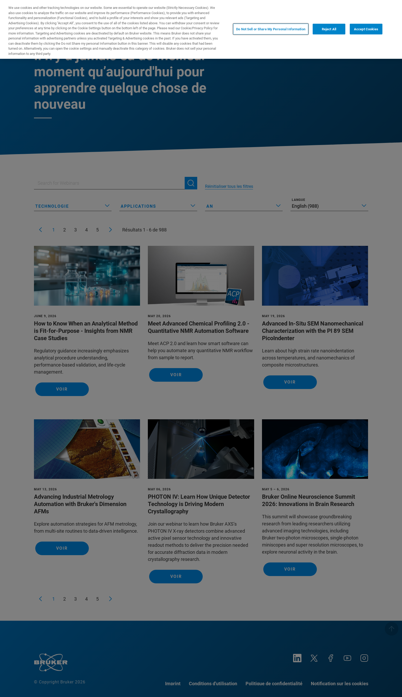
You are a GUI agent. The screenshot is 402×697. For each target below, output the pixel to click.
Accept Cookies (366, 29)
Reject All (329, 29)
